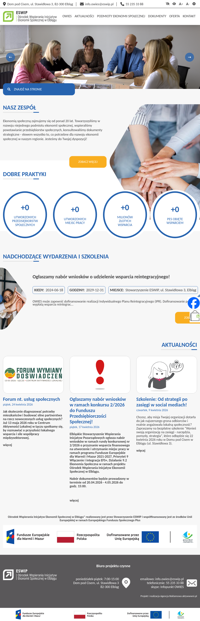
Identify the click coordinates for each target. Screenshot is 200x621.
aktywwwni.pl (189, 596)
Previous (10, 57)
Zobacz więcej (88, 162)
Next (189, 57)
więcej (7, 445)
